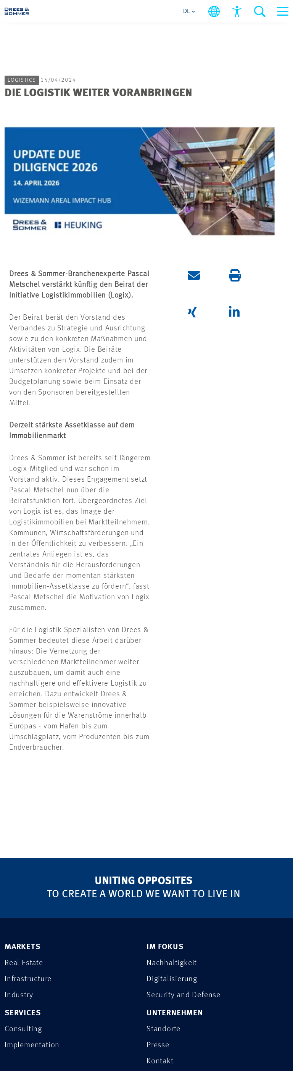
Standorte (163, 877)
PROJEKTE (23, 933)
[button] (208, 123)
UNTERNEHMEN (174, 861)
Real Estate (24, 811)
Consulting (23, 877)
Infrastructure (28, 827)
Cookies (167, 1031)
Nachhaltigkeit (171, 811)
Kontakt (160, 909)
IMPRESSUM (27, 992)
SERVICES (22, 861)
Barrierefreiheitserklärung (57, 1043)
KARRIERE (23, 952)
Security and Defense (183, 843)
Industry (19, 843)
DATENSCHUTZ (32, 972)
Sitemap (123, 1031)
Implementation (32, 893)
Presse (157, 893)
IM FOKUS (164, 795)
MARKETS (22, 795)
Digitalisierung (171, 827)
